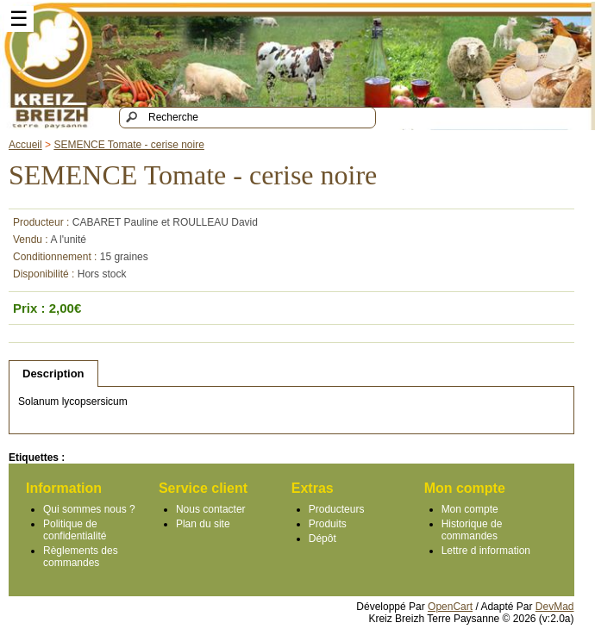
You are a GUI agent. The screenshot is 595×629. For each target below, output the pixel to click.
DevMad (555, 607)
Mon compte (470, 509)
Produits (328, 524)
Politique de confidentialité (74, 530)
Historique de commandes (472, 530)
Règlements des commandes (80, 557)
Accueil (25, 145)
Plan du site (203, 524)
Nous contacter (211, 509)
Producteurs (337, 509)
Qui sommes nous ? (89, 509)
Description (53, 373)
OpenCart (450, 607)
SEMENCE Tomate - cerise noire (128, 145)
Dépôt (322, 538)
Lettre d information (486, 551)
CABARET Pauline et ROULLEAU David (165, 222)
